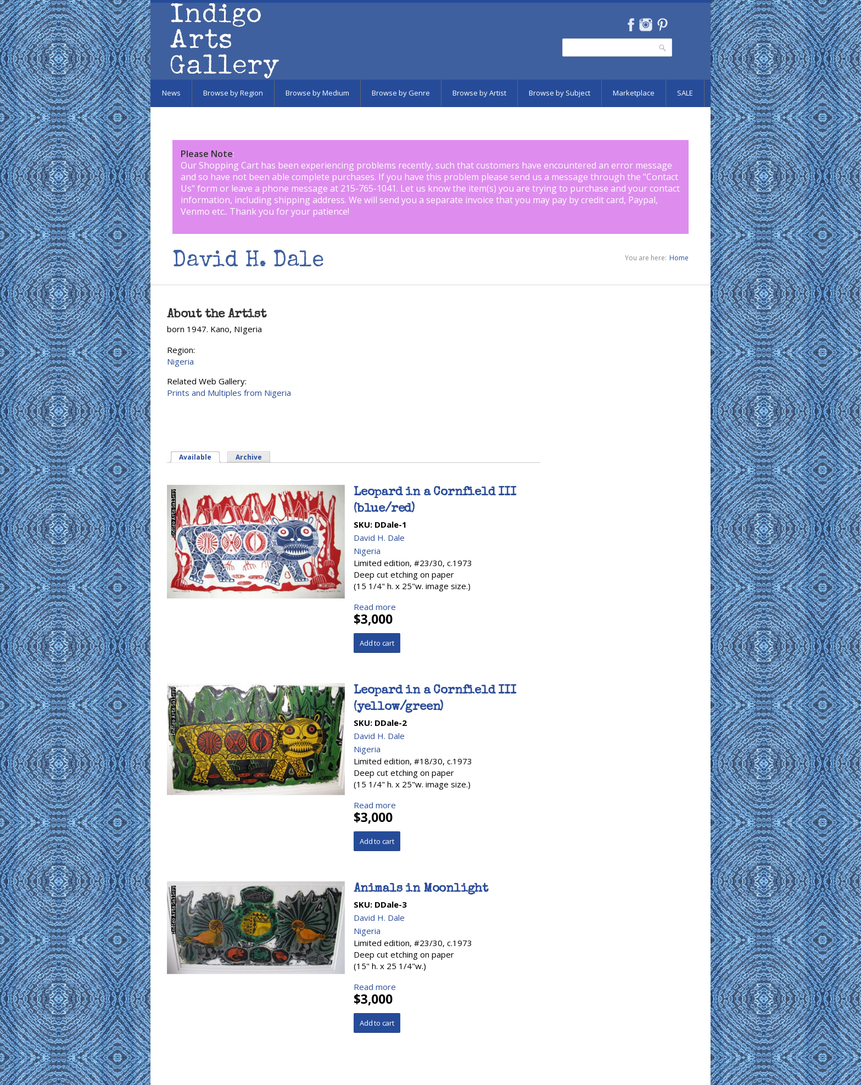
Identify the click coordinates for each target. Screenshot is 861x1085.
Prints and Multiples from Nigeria (229, 392)
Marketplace (634, 93)
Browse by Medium (317, 93)
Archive (249, 457)
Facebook (630, 24)
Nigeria (180, 361)
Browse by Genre (401, 93)
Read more (375, 606)
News (171, 93)
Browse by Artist (479, 93)
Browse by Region (233, 93)
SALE (685, 93)
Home (679, 257)
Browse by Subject (559, 93)
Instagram (645, 24)
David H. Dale (379, 537)
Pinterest (662, 24)
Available (195, 457)
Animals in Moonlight (421, 889)
